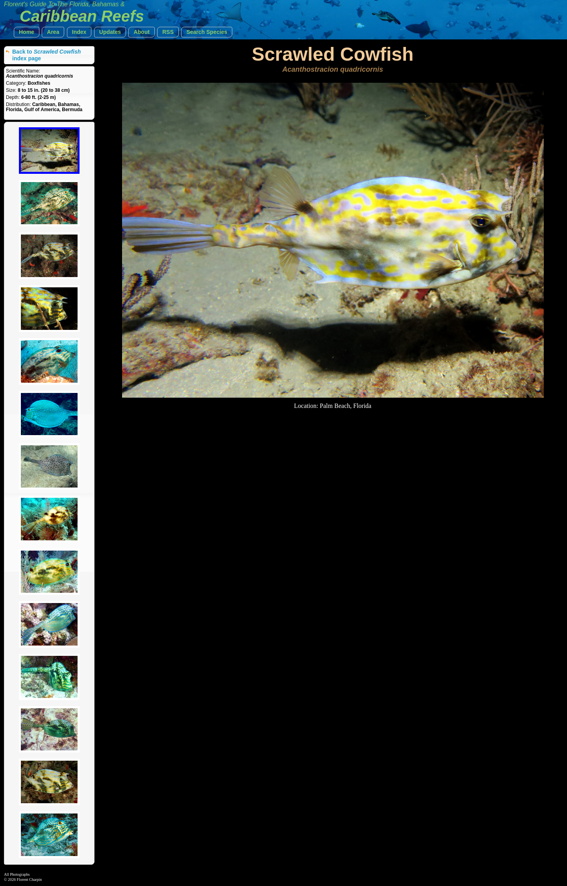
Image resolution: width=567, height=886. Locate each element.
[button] (26, 32)
